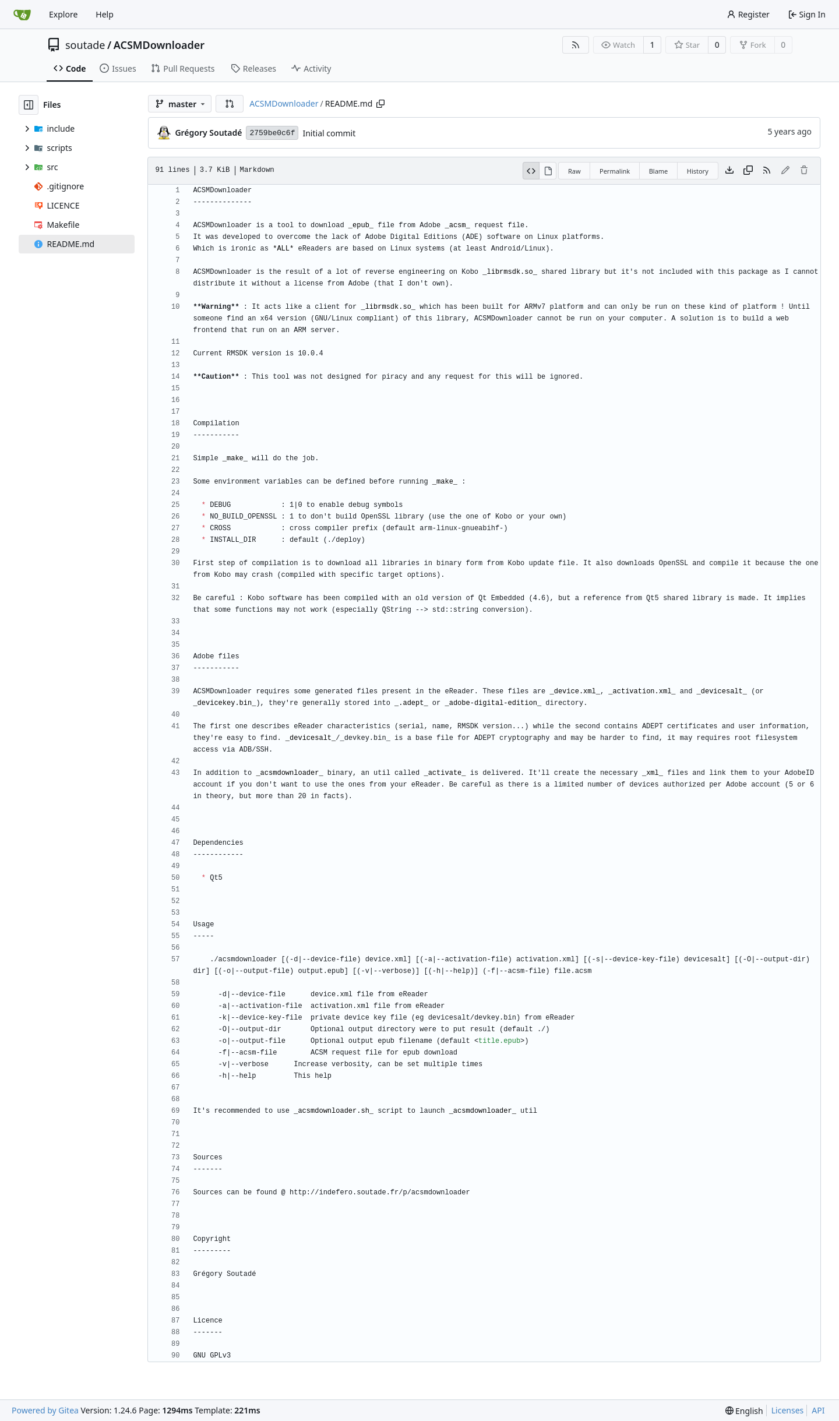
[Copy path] (380, 104)
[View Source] (531, 170)
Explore (63, 14)
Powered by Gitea (45, 1410)
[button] (230, 103)
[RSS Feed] (575, 45)
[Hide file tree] (28, 105)
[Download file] (729, 171)
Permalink (615, 171)
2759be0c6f (272, 133)
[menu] (744, 1410)
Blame (658, 171)
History (697, 171)
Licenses (787, 1410)
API (818, 1410)
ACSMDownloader (159, 45)
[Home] (22, 14)
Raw (574, 171)
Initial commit (328, 133)
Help (105, 14)
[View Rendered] (548, 170)
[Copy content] (748, 171)
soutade (85, 45)
